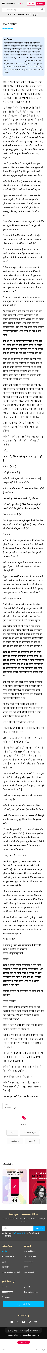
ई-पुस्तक (36, 14)
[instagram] (30, 1322)
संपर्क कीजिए (28, 1262)
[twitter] (18, 1322)
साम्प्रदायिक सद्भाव (30, 1133)
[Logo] (11, 3)
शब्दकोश (21, 14)
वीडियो (28, 14)
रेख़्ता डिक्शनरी (7, 1292)
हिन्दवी (4, 1287)
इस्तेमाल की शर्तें (25, 1331)
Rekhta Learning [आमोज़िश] (31, 1292)
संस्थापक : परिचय (30, 1257)
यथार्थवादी (32, 1141)
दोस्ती (12, 1133)
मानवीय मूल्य (15, 1141)
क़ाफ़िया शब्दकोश (8, 1257)
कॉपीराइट (36, 1331)
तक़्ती (4, 1262)
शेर (15, 14)
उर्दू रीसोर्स (5, 1267)
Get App (40, 3)
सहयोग (4, 1251)
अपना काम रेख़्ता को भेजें (11, 1272)
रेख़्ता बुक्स (6, 1297)
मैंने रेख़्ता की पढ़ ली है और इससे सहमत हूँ (20, 1234)
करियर (26, 1267)
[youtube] (24, 1322)
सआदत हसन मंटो (8, 29)
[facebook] (12, 1322)
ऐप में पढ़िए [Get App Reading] (23, 1342)
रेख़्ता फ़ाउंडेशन (29, 1251)
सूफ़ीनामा (27, 1287)
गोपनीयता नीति (19, 1233)
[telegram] (36, 1322)
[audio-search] (42, 9)
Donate (31, 3)
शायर (10, 14)
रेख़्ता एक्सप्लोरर (29, 1272)
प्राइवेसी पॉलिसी (13, 1331)
